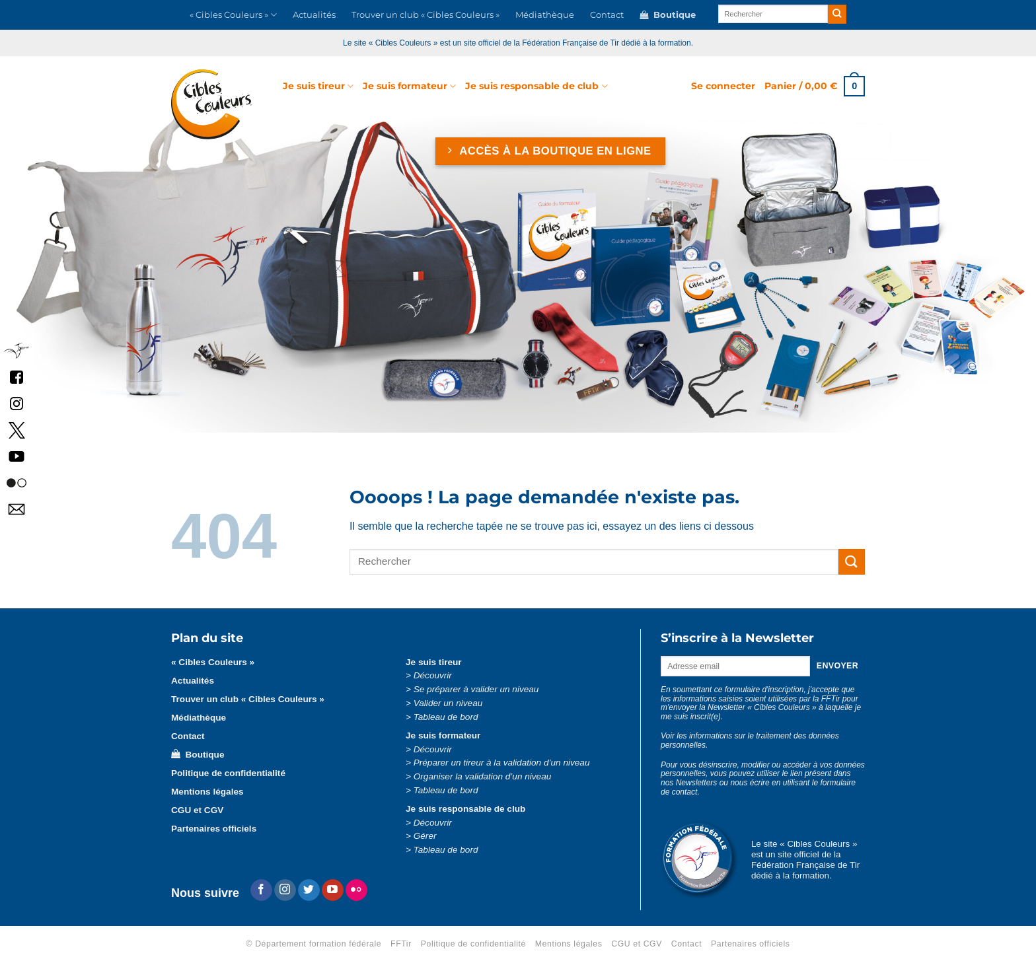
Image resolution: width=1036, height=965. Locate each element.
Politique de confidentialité (228, 773)
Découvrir (433, 675)
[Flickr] (356, 890)
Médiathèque (544, 15)
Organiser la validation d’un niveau (483, 776)
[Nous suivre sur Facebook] (261, 890)
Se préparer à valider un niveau (476, 689)
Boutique (668, 15)
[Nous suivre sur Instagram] (285, 890)
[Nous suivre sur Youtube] (333, 890)
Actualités (314, 15)
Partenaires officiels (213, 829)
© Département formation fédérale (314, 943)
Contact (607, 15)
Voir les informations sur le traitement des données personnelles (750, 740)
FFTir (401, 943)
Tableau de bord (446, 717)
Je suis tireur (318, 86)
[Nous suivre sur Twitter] (309, 890)
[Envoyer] (837, 14)
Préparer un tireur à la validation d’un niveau (502, 763)
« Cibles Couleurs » (233, 15)
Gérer (425, 836)
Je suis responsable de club (536, 86)
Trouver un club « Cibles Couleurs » (426, 15)
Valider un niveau (448, 703)
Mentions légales (207, 792)
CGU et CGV (197, 810)
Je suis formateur (409, 86)
